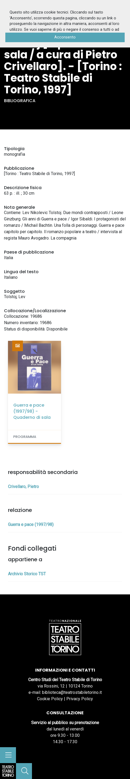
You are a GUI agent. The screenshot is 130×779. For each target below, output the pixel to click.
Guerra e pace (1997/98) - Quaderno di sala (32, 411)
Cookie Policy (50, 698)
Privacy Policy (79, 698)
